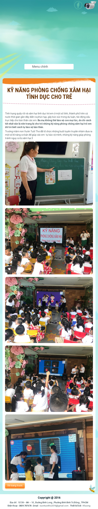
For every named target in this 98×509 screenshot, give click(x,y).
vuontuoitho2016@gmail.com (54, 505)
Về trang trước (15, 485)
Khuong (86, 505)
